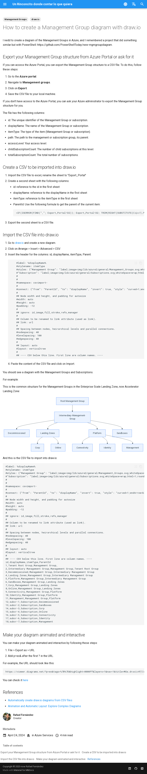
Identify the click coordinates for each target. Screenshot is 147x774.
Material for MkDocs (24, 770)
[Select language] (133, 4)
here (25, 680)
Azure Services (44, 735)
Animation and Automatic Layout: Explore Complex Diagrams (44, 706)
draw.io (35, 19)
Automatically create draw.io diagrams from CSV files (40, 700)
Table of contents (13, 745)
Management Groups (16, 19)
